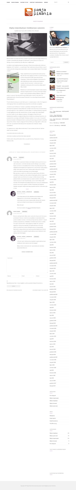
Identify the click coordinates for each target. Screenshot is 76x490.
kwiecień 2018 (53, 372)
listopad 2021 (53, 260)
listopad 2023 (53, 197)
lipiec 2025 (52, 145)
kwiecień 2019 (53, 341)
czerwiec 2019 (53, 336)
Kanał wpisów (53, 418)
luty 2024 (52, 190)
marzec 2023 (52, 218)
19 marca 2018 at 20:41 (21, 193)
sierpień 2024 (53, 174)
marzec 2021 (52, 281)
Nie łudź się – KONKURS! (59, 122)
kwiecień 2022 (53, 247)
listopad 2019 (53, 323)
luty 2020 (52, 315)
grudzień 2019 (53, 320)
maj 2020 (52, 307)
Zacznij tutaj (24, 2)
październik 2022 (53, 231)
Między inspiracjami (54, 398)
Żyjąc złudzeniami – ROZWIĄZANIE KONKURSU (61, 97)
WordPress (54, 485)
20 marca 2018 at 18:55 (17, 213)
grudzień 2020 (53, 289)
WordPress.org (53, 423)
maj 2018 (52, 370)
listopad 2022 (53, 229)
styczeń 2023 (52, 224)
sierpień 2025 (53, 143)
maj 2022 (52, 244)
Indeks (46, 2)
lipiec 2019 (52, 333)
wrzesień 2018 (53, 359)
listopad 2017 (53, 385)
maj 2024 (52, 182)
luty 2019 (52, 346)
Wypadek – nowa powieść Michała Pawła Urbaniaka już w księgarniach (62, 88)
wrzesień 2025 (53, 140)
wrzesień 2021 (53, 265)
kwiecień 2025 (53, 153)
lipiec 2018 (52, 365)
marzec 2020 (52, 312)
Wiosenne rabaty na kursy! (40, 290)
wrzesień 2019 (53, 328)
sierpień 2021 (53, 268)
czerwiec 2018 (53, 367)
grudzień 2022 (53, 226)
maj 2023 (52, 213)
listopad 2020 (53, 291)
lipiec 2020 (52, 302)
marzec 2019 (52, 344)
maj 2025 (52, 150)
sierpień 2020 (53, 299)
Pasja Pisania (15, 2)
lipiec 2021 (52, 271)
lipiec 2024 (52, 176)
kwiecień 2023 (53, 216)
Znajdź (66, 62)
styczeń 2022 (52, 255)
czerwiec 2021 (53, 273)
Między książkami (38, 21)
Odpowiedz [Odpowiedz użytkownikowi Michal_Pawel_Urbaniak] (36, 191)
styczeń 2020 (53, 318)
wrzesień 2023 (53, 203)
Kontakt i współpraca (36, 2)
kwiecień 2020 (53, 310)
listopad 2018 (53, 354)
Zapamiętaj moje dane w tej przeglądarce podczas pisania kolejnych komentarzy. (25, 283)
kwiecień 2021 (53, 278)
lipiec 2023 (52, 208)
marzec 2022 (52, 250)
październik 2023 (53, 200)
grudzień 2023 (53, 195)
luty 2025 (52, 158)
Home (8, 2)
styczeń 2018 (52, 380)
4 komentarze (27, 144)
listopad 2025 (53, 135)
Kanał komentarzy (54, 420)
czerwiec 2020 (53, 304)
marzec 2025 (52, 156)
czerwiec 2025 (53, 148)
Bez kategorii (53, 395)
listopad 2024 (53, 166)
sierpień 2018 (53, 362)
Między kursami (53, 403)
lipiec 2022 (52, 239)
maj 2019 (52, 338)
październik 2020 (53, 294)
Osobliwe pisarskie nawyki (14, 290)
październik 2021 (53, 263)
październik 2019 (53, 325)
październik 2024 (53, 169)
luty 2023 (52, 221)
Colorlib (42, 485)
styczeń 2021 (52, 286)
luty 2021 (52, 284)
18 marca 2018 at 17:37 (17, 159)
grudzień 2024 (53, 163)
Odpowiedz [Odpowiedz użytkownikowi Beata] (21, 157)
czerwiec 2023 (53, 210)
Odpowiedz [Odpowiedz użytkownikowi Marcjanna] (24, 211)
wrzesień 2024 (53, 171)
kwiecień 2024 (53, 184)
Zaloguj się (52, 415)
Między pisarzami (54, 406)
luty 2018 (52, 378)
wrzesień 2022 (53, 234)
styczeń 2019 (52, 349)
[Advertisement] (59, 461)
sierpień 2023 (53, 205)
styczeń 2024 (53, 192)
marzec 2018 (52, 375)
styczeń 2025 (53, 161)
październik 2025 (53, 137)
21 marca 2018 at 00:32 (21, 238)
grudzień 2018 (53, 351)
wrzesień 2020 (53, 297)
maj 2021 (51, 276)
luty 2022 (52, 252)
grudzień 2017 (53, 383)
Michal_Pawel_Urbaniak (34, 30)
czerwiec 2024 (53, 179)
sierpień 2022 (53, 237)
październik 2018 (53, 357)
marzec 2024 (52, 187)
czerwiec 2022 (53, 242)
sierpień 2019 (53, 331)
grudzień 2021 (53, 257)
